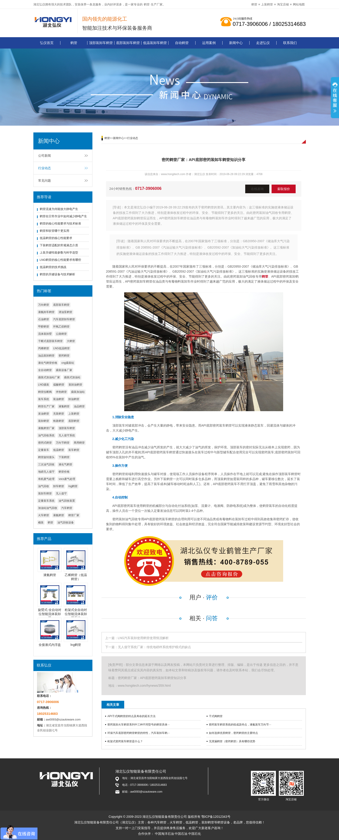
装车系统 (43, 399)
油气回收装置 (67, 500)
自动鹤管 (182, 43)
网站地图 (299, 4)
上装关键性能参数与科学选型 (59, 252)
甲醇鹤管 (43, 326)
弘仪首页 (47, 43)
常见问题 (44, 180)
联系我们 (290, 43)
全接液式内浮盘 (50, 645)
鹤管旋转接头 (46, 457)
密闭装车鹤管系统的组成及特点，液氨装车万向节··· (240, 724)
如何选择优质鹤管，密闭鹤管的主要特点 (233, 733)
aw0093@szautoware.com (63, 719)
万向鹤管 (43, 304)
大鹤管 (71, 341)
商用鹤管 (79, 442)
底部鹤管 (73, 420)
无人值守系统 (67, 435)
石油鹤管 (43, 319)
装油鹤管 (58, 399)
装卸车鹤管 (45, 493)
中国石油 (181, 833)
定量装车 (43, 450)
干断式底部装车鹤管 (50, 341)
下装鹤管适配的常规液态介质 (59, 245)
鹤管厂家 (73, 515)
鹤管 (147, 4)
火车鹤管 (43, 515)
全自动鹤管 (45, 370)
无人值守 (61, 493)
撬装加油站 (78, 391)
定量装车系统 (46, 500)
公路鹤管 (61, 333)
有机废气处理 (46, 479)
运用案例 (209, 43)
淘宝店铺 (283, 4)
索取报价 (283, 189)
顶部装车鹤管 (67, 428)
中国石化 (194, 833)
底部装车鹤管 (61, 304)
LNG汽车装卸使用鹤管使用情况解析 (143, 638)
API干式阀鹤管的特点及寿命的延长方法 (131, 716)
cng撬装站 (67, 362)
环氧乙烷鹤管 (61, 326)
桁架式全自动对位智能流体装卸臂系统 (76, 614)
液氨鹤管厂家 (46, 428)
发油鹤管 (43, 413)
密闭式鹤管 (45, 442)
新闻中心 (236, 43)
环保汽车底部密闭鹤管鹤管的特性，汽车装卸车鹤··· (138, 733)
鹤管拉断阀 (45, 391)
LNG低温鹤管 (61, 348)
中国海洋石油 (164, 833)
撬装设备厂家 (64, 370)
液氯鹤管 (64, 406)
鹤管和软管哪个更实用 (54, 230)
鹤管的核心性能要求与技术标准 (60, 223)
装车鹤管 (73, 450)
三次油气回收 (46, 464)
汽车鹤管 (66, 508)
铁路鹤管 (58, 420)
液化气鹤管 (65, 464)
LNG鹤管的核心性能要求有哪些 (60, 259)
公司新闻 (44, 155)
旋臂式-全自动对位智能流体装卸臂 (49, 614)
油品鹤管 (79, 406)
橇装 (41, 522)
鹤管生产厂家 (46, 406)
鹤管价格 (64, 471)
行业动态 (44, 168)
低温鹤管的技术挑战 (53, 267)
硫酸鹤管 (58, 384)
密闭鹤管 (64, 355)
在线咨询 (257, 189)
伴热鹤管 (61, 391)
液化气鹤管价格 (47, 362)
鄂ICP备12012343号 (215, 816)
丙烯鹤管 (43, 348)
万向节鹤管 (62, 442)
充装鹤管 (58, 413)
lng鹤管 (72, 486)
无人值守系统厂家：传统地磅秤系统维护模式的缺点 (154, 647)
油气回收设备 (65, 522)
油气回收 (43, 486)
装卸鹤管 (43, 420)
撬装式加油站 (72, 377)
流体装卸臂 (45, 333)
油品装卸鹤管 (46, 355)
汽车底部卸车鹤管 (64, 319)
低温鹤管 (58, 450)
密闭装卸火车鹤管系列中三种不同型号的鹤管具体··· (138, 724)
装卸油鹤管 (75, 384)
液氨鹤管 (58, 515)
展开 (335, 98)
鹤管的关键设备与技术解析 (57, 274)
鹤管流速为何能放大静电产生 (59, 209)
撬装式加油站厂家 (49, 377)
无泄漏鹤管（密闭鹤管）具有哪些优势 (232, 741)
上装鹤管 (267, 4)
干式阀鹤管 (216, 716)
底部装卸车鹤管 (128, 43)
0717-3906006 (148, 188)
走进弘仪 (263, 43)
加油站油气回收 (47, 508)
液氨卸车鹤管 (46, 312)
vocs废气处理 (67, 479)
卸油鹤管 (73, 399)
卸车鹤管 (58, 486)
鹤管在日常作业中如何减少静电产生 (63, 216)
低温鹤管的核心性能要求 (56, 238)
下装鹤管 (64, 457)
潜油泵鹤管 (65, 312)
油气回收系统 (46, 435)
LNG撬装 (43, 384)
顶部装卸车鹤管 (101, 43)
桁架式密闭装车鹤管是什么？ (125, 741)
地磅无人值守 (46, 471)
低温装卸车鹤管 (155, 43)
